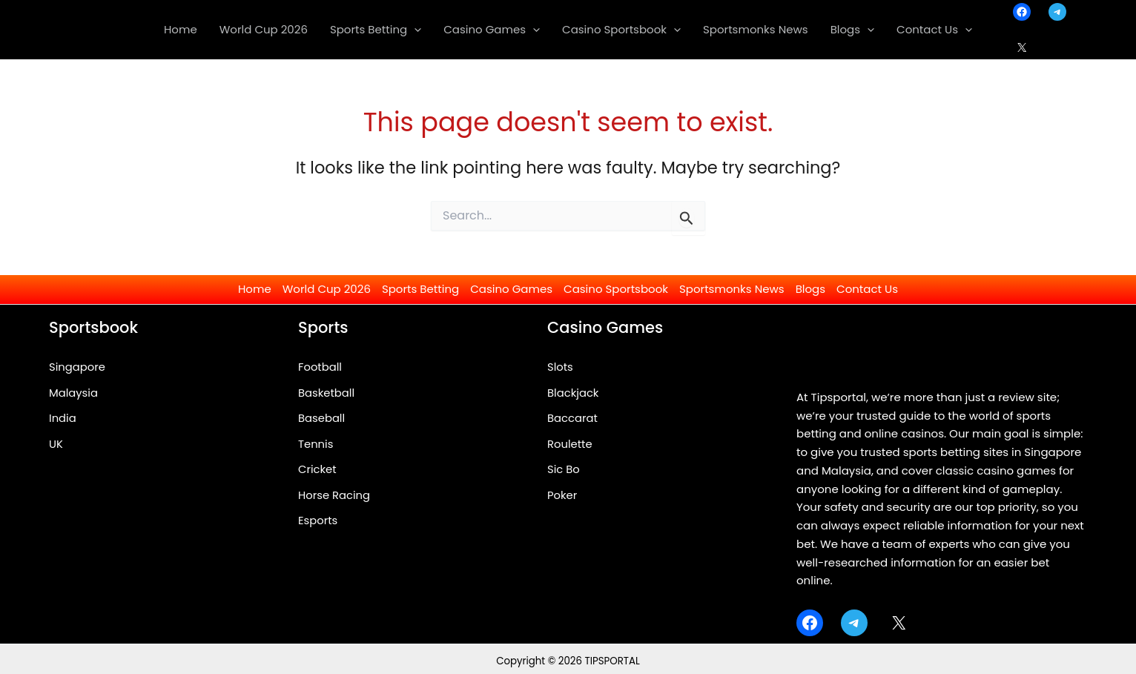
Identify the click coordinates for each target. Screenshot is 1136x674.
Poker (562, 495)
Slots (560, 366)
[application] (414, 29)
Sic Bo (563, 470)
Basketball (326, 392)
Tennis (316, 444)
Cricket (317, 470)
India (62, 418)
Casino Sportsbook (616, 289)
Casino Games (511, 289)
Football (320, 366)
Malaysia (74, 392)
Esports (318, 521)
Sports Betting (420, 289)
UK (56, 444)
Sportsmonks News (732, 289)
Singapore (77, 366)
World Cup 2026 (327, 289)
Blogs (810, 289)
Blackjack (573, 392)
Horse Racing (334, 495)
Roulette (570, 444)
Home (254, 289)
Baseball (322, 418)
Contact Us (867, 289)
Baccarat (572, 418)
